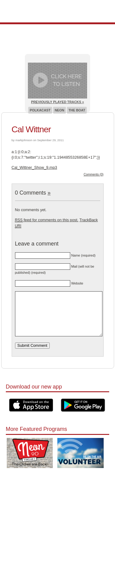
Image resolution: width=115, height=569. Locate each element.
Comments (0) (94, 174)
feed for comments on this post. (47, 220)
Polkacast (40, 110)
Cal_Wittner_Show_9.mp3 (34, 167)
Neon (59, 110)
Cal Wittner (31, 129)
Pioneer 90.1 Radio (57, 11)
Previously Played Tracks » (57, 102)
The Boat (76, 110)
